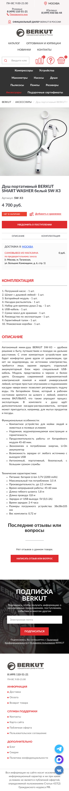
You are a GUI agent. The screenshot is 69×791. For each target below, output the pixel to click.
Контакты (44, 50)
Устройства (46, 70)
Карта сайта (17, 722)
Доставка (15, 692)
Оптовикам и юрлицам (43, 43)
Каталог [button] (14, 43)
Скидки (14, 752)
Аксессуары (13, 92)
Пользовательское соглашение (28, 733)
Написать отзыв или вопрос (35, 559)
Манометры (20, 78)
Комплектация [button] (50, 236)
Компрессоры (24, 70)
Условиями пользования (42, 643)
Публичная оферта (21, 728)
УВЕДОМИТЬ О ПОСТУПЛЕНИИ (34, 225)
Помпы (35, 85)
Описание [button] (18, 236)
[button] (17, 14)
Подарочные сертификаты (45, 92)
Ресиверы (52, 85)
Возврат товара (19, 703)
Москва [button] (27, 247)
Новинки (24, 50)
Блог (12, 747)
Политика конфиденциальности (29, 758)
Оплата (14, 697)
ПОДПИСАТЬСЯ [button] (34, 631)
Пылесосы (17, 85)
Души (54, 78)
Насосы (39, 78)
